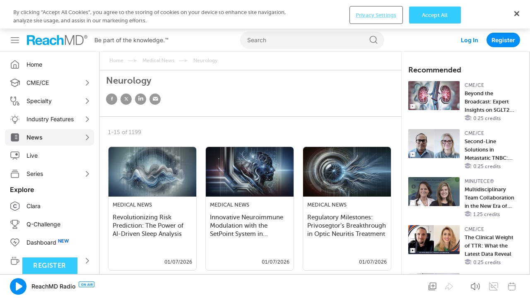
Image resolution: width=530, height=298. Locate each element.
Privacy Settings (376, 284)
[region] (265, 283)
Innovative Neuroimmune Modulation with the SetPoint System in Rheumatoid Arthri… (246, 226)
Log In (469, 11)
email (155, 99)
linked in (140, 99)
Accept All (435, 284)
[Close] (517, 283)
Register (503, 11)
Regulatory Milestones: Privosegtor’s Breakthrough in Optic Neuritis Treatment (346, 225)
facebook (111, 99)
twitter (126, 99)
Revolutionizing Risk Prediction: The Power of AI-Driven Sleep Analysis (148, 225)
